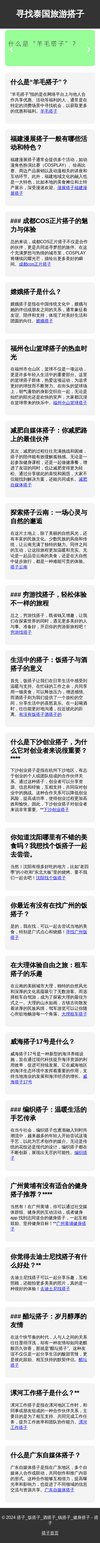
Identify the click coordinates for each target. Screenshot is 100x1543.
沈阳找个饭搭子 (51, 878)
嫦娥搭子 (44, 321)
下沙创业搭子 (56, 809)
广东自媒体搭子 (59, 1490)
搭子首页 (50, 1533)
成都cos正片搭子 (35, 264)
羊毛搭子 (48, 111)
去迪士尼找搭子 (55, 1288)
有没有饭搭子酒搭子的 (40, 714)
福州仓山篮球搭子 (70, 402)
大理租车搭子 (74, 1014)
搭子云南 (18, 567)
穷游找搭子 (21, 632)
